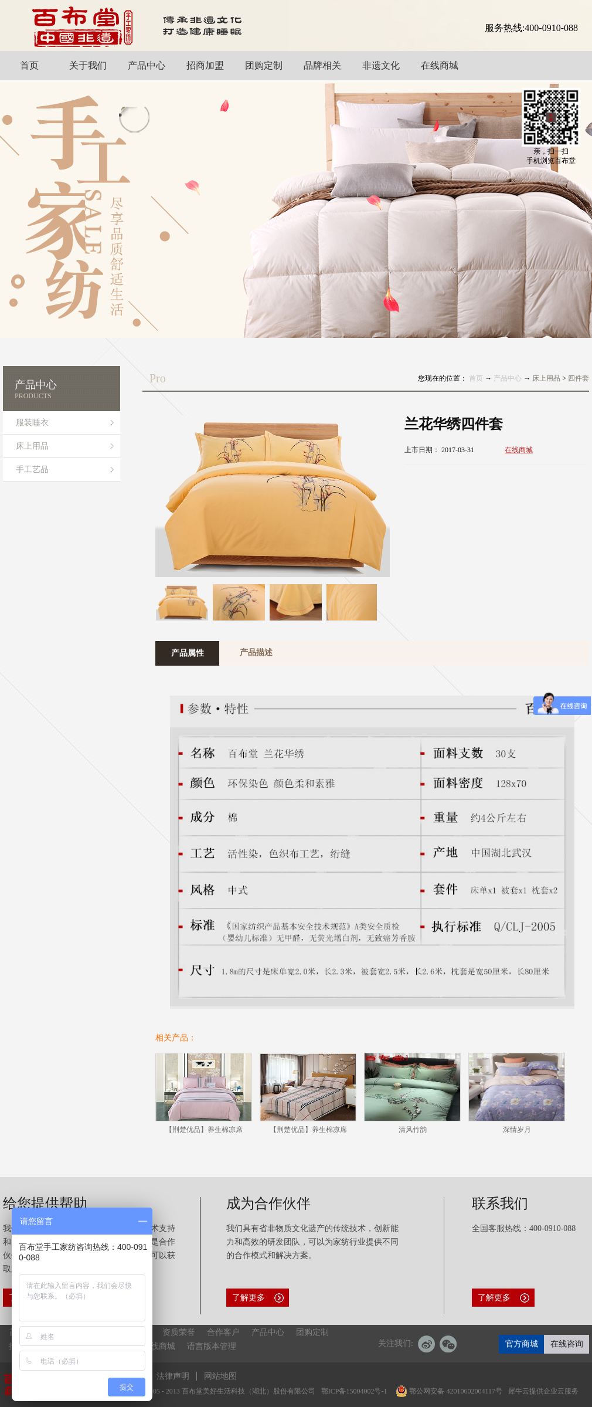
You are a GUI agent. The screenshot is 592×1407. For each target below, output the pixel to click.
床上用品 (546, 378)
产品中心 (508, 378)
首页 (476, 378)
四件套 (578, 378)
